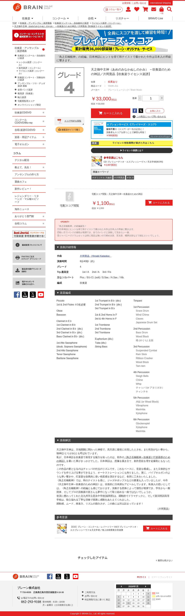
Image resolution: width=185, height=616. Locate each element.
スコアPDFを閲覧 (72, 121)
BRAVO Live (155, 18)
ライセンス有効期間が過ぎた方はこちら (133, 143)
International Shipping (160, 3)
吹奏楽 (27, 18)
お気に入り (155, 111)
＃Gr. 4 (130, 177)
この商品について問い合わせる (149, 116)
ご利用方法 (90, 592)
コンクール (60, 18)
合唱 (92, 18)
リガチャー (122, 18)
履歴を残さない (165, 560)
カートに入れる (111, 113)
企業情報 (126, 3)
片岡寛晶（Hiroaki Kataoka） (95, 256)
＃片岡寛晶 (119, 177)
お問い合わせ (140, 3)
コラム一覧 (115, 9)
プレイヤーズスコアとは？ (160, 136)
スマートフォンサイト (162, 577)
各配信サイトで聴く (70, 129)
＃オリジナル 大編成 (102, 177)
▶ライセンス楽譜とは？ (131, 150)
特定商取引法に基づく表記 (97, 599)
